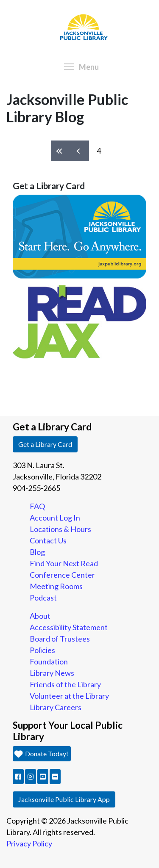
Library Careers (55, 707)
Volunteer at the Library (69, 695)
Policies (42, 650)
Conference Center (62, 574)
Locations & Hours (60, 529)
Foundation (49, 661)
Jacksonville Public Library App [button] (64, 799)
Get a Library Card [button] (45, 444)
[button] (18, 776)
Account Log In (55, 517)
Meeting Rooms (56, 586)
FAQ (37, 506)
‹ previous (79, 151)
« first (60, 151)
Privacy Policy (29, 843)
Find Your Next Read (64, 563)
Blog (37, 552)
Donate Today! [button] (41, 754)
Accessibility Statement (69, 627)
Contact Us (48, 540)
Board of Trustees (60, 638)
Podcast (43, 597)
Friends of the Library (65, 684)
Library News (52, 673)
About (40, 615)
